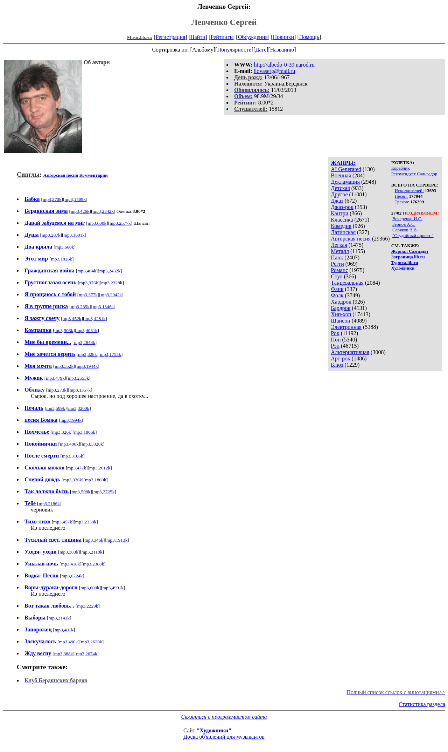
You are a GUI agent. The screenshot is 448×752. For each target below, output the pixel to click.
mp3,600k (97, 223)
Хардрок (341, 302)
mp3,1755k (110, 354)
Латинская (343, 232)
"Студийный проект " (413, 235)
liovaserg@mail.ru (274, 71)
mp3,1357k (80, 390)
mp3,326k (61, 432)
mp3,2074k (86, 653)
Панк (337, 257)
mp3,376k (88, 282)
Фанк (337, 289)
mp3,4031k (86, 330)
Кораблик (400, 168)
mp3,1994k (71, 420)
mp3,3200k (78, 408)
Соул (336, 276)
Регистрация (171, 37)
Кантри (339, 213)
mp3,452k (72, 318)
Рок (335, 333)
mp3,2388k (93, 564)
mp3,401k (64, 629)
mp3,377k (88, 294)
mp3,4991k (113, 587)
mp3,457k (62, 521)
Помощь (309, 37)
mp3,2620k (91, 641)
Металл (340, 251)
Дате (260, 50)
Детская (340, 188)
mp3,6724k (72, 575)
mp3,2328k (111, 282)
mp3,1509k (75, 199)
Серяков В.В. (405, 229)
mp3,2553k (78, 378)
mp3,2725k (103, 491)
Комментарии (93, 175)
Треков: (401, 201)
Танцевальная (347, 283)
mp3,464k (86, 270)
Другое (339, 194)
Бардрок (340, 308)
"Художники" (213, 730)
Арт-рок (340, 358)
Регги (337, 264)
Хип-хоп (341, 314)
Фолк (337, 295)
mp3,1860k (95, 479)
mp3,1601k (74, 235)
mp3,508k (80, 491)
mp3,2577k (120, 223)
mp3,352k (64, 366)
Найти (197, 37)
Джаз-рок (342, 207)
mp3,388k (63, 653)
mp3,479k (55, 378)
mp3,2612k (99, 467)
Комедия (341, 226)
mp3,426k (80, 211)
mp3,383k (68, 552)
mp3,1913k (116, 540)
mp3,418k (70, 564)
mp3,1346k (103, 306)
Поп (336, 340)
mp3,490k (68, 641)
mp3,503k (64, 330)
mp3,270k (52, 199)
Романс (339, 270)
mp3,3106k (72, 456)
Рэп (335, 346)
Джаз (337, 201)
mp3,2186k (49, 503)
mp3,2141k (59, 618)
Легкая (339, 245)
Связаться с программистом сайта (224, 717)
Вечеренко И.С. (407, 218)
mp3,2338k (85, 521)
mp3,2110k (92, 552)
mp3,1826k (61, 259)
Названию (282, 50)
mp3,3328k (92, 444)
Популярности (234, 50)
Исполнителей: (409, 190)
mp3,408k (69, 444)
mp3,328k (87, 354)
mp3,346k (93, 540)
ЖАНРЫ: (343, 163)
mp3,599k (55, 408)
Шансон (340, 321)
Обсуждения (253, 37)
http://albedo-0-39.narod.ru (284, 65)
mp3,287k (51, 235)
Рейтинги (221, 37)
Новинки (283, 37)
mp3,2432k (109, 270)
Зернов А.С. (403, 224)
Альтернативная (350, 352)
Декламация (345, 182)
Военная (341, 175)
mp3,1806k (84, 432)
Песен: (401, 196)
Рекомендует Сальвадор (414, 173)
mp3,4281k (94, 318)
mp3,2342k (103, 211)
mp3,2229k (87, 606)
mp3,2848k (84, 342)
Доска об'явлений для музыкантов (224, 737)
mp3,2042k (111, 294)
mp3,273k (57, 390)
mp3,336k (72, 479)
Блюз (337, 365)
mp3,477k (76, 467)
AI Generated (346, 169)
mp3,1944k (87, 366)
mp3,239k (80, 306)
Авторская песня (351, 239)
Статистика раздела (422, 704)
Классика (342, 220)
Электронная (346, 327)
